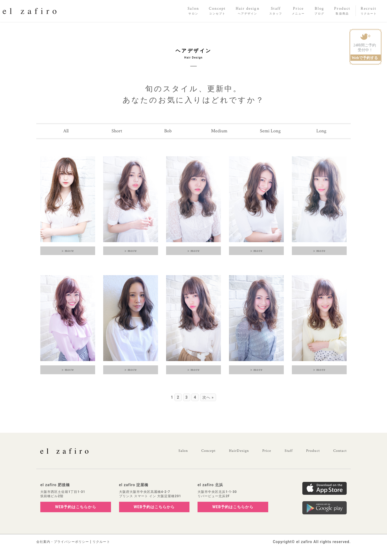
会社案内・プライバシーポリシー (62, 542)
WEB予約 (75, 507)
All (66, 131)
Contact (340, 450)
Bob (168, 131)
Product (313, 450)
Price (266, 450)
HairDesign (239, 450)
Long (321, 131)
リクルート (101, 542)
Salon (183, 450)
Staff (289, 450)
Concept (208, 450)
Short (117, 131)
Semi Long (270, 131)
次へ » (208, 397)
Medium (219, 131)
